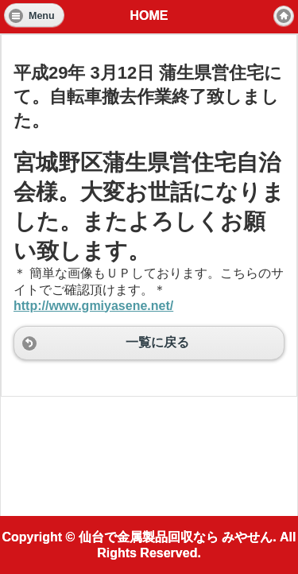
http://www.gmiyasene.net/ (93, 305)
